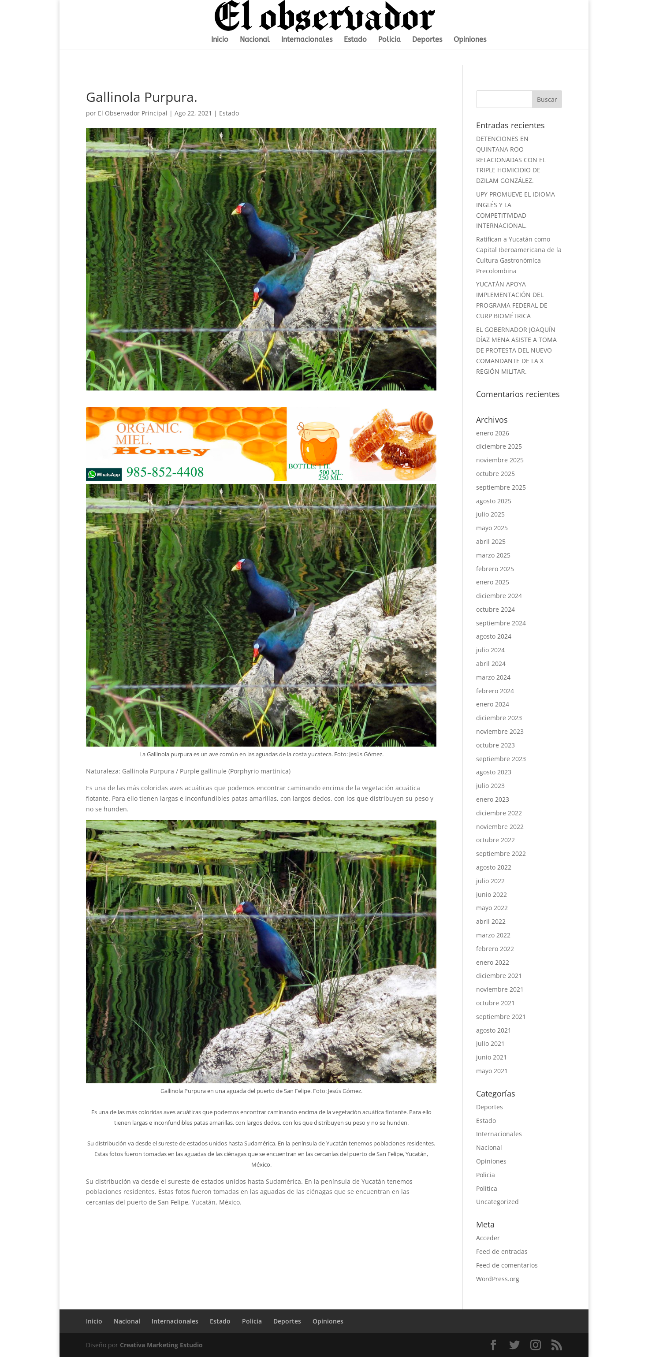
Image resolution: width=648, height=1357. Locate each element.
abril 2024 (491, 663)
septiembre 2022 (501, 853)
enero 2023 (492, 799)
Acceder (488, 1238)
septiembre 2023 (501, 759)
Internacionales (306, 40)
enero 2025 (492, 582)
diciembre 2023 (499, 718)
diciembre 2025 (499, 446)
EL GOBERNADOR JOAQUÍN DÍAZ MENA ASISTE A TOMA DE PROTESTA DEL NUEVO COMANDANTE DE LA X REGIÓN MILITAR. (516, 350)
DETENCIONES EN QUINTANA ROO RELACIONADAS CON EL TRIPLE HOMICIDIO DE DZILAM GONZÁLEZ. (511, 159)
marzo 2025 (493, 555)
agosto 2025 (493, 501)
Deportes (427, 40)
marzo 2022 (493, 935)
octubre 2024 (495, 609)
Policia (389, 40)
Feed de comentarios (507, 1265)
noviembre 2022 (500, 826)
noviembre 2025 (500, 460)
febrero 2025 (495, 569)
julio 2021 (490, 1043)
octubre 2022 (495, 840)
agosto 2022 (493, 867)
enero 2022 (492, 962)
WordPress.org (497, 1279)
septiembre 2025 (501, 487)
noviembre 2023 (500, 731)
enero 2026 (492, 433)
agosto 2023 (493, 772)
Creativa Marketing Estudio (161, 1345)
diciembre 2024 (499, 595)
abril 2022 (491, 921)
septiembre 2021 (501, 1016)
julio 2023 (490, 785)
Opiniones (470, 40)
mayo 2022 (492, 907)
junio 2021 (491, 1057)
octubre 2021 (495, 1003)
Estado (355, 40)
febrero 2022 (495, 948)
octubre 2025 (495, 473)
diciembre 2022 (499, 813)
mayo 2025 (492, 528)
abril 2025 (491, 541)
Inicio (219, 40)
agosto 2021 (493, 1030)
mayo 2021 (492, 1071)
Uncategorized (497, 1201)
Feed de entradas (502, 1251)
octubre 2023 (495, 745)
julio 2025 (490, 514)
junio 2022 (491, 894)
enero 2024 (492, 704)
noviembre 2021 (500, 989)
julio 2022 (490, 881)
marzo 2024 (493, 677)
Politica (486, 1188)
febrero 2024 (495, 691)
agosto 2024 (493, 636)
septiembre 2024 (501, 623)
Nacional (255, 40)
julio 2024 (490, 650)
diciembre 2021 (499, 975)
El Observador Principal (133, 113)
